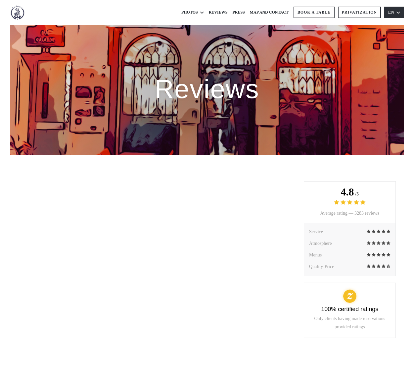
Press (238, 12)
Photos (192, 12)
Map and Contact (269, 12)
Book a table (314, 12)
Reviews (218, 12)
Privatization (359, 12)
